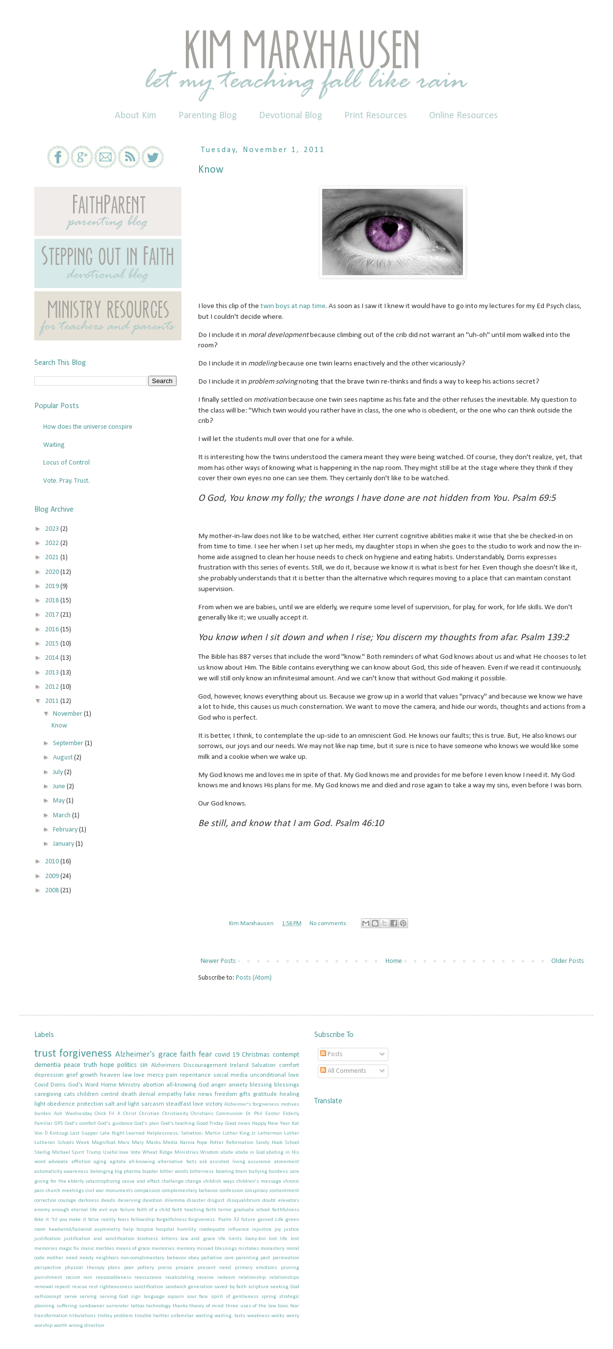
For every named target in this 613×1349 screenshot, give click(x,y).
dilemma (175, 1200)
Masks (153, 1142)
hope (107, 1065)
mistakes (248, 1248)
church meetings (65, 1190)
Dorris (58, 1085)
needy (86, 1258)
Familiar (43, 1123)
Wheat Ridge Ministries (170, 1152)
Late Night (112, 1133)
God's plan (146, 1123)
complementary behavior (190, 1190)
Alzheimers (165, 1065)
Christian (149, 1113)
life (222, 1239)
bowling (225, 1171)
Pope (202, 1142)
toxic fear (288, 1306)
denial (147, 1094)
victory (214, 1104)
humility (186, 1229)
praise (165, 1268)
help (128, 1229)
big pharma (128, 1171)
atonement (286, 1162)
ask (203, 1162)
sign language (148, 1296)
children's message (258, 1181)
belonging (101, 1171)
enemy (42, 1210)
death (129, 1094)
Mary (138, 1142)
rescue (79, 1287)
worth (60, 1325)
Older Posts (567, 961)
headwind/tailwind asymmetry (84, 1229)
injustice (262, 1229)
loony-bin (255, 1239)
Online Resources (463, 116)
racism (73, 1277)
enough (60, 1210)
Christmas (256, 1055)
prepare (185, 1268)
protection (90, 1104)
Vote (135, 1152)
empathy (170, 1094)
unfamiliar (182, 1316)
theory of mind (206, 1306)
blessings (286, 1085)
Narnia (187, 1142)
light (40, 1104)
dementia (47, 1065)
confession (231, 1190)
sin (144, 1065)
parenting (247, 1258)
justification (47, 1239)
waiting (204, 1316)
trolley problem (115, 1316)
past (265, 1258)
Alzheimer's (135, 1054)
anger (218, 1085)
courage (67, 1200)
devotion (152, 1200)
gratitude (265, 1094)
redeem (226, 1277)
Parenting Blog (208, 116)
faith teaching (188, 1210)
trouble (143, 1316)
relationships (284, 1277)
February (66, 829)
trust (45, 1054)
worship (43, 1325)
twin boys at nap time (293, 306)
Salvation (264, 1065)
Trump (93, 1152)
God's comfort (80, 1123)
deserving (129, 1200)
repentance (195, 1075)
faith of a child (153, 1210)
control (110, 1094)
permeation (286, 1258)
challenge (173, 1181)
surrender (117, 1306)
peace (72, 1065)
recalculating (179, 1277)
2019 (52, 586)
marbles (105, 1248)
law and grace (197, 1239)
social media (230, 1075)
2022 (52, 543)
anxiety (238, 1085)
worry (292, 1316)
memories (163, 1248)
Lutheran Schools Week (61, 1142)
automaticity (48, 1171)
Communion (229, 1113)
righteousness (116, 1287)
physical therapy (84, 1268)
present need (214, 1268)
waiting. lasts (229, 1316)
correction (45, 1200)
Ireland (239, 1065)
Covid (41, 1085)
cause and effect (141, 1181)
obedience (61, 1104)
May (59, 800)
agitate (118, 1162)
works (277, 1316)
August (63, 757)
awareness (76, 1171)
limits (235, 1239)
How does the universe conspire (87, 427)
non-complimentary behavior (153, 1258)
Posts (331, 1054)
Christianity (175, 1113)
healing (289, 1094)
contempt (286, 1055)
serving (88, 1296)
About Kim (135, 116)
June (60, 786)
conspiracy (256, 1190)
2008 (52, 890)
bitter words (174, 1171)
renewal (43, 1287)
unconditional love (274, 1075)
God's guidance (115, 1123)
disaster (196, 1200)
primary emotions (256, 1268)
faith (188, 1054)
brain (241, 1171)
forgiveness (85, 1054)
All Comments (343, 1071)
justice (291, 1229)
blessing (261, 1085)
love (139, 1075)
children (88, 1094)
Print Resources (375, 116)
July (58, 772)
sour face (197, 1296)
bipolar (150, 1171)
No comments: (329, 924)
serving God (114, 1296)
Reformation (240, 1142)
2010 (52, 861)
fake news (198, 1094)
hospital (165, 1229)
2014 (52, 658)
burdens (278, 1171)
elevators (288, 1200)
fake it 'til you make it (60, 1219)
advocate (58, 1162)
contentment (284, 1190)
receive (205, 1277)
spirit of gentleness (234, 1296)
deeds (108, 1200)
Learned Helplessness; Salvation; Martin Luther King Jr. (191, 1133)
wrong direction (86, 1325)
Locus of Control (66, 463)
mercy (155, 1075)
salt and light (122, 1104)
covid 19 (227, 1055)
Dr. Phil (254, 1113)
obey (193, 1258)
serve (70, 1296)
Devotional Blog (290, 116)
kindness (147, 1239)
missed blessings (217, 1248)
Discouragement (205, 1065)
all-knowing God (187, 1085)
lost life (278, 1239)
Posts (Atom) (254, 978)
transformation (51, 1316)
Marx (123, 1142)
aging (100, 1162)
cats (69, 1094)
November (68, 714)
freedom (226, 1094)
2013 (52, 672)
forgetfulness (171, 1219)
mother (55, 1258)
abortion (153, 1085)
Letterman (270, 1133)
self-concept (47, 1296)
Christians (202, 1113)
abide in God (250, 1152)
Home (393, 961)
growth (89, 1075)
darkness (88, 1200)
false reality (102, 1219)
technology (158, 1306)
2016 (52, 629)
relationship (252, 1277)
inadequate (212, 1229)
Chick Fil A (107, 1113)
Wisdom (209, 1152)
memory (186, 1248)
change (193, 1181)
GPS (58, 1123)
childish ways (219, 1181)
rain (87, 1277)
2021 (52, 557)
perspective (47, 1268)
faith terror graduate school (238, 1210)
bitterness (202, 1171)
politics (127, 1065)
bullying (258, 1171)
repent (62, 1287)
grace (167, 1054)
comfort (289, 1065)
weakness (258, 1316)
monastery (272, 1248)
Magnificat (104, 1142)
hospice (144, 1229)
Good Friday (210, 1123)
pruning (290, 1268)
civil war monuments (109, 1190)
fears (123, 1219)
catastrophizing (103, 1181)
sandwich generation (189, 1287)
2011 (52, 701)
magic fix (69, 1248)
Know (211, 170)
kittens (169, 1239)
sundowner (91, 1306)
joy (278, 1229)
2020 (52, 572)
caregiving (47, 1094)
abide (227, 1152)
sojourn (175, 1296)
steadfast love (185, 1104)
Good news (238, 1123)
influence (238, 1229)
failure (127, 1210)
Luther (291, 1133)
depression (49, 1075)
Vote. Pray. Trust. (66, 481)
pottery (145, 1268)
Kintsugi (59, 1133)
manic (87, 1248)
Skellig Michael (52, 1152)
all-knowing (142, 1162)
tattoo (137, 1306)
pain (172, 1075)
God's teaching (178, 1123)
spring (268, 1296)
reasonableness (113, 1277)
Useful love (116, 1152)
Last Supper (84, 1133)
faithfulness (285, 1210)
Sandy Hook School (277, 1142)
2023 (52, 529)
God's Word (83, 1085)
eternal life (84, 1210)
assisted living (227, 1162)
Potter (217, 1142)
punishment (48, 1277)
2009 (52, 876)
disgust (216, 1200)
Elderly (291, 1113)
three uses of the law (251, 1306)
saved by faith (230, 1287)
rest (93, 1287)
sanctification (148, 1287)
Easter (272, 1113)
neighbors (107, 1258)
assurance (259, 1162)
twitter (161, 1316)
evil (103, 1210)
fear (205, 1054)
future (248, 1219)
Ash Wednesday (73, 1113)
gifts (245, 1094)
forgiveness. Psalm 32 (213, 1219)
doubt (269, 1200)
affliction (81, 1162)
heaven (110, 1075)
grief (72, 1075)
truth (90, 1065)
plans (114, 1268)
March (62, 815)
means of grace (133, 1248)
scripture (258, 1287)
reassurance (148, 1277)
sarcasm (152, 1104)
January (64, 844)
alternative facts (177, 1162)
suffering (66, 1306)
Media (170, 1142)
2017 (52, 615)
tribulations (82, 1316)
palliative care (217, 1258)
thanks (180, 1306)
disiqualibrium (243, 1200)
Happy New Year (271, 1123)
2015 (52, 644)
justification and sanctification (99, 1239)
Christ (129, 1113)
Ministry (129, 1085)
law (127, 1075)
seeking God (284, 1287)
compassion (147, 1190)
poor (129, 1268)
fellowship (142, 1219)
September (69, 743)
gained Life (270, 1219)
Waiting (54, 445)
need (71, 1258)
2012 (52, 687)
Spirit (78, 1152)
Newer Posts (218, 961)
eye (113, 1210)
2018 (52, 600)
